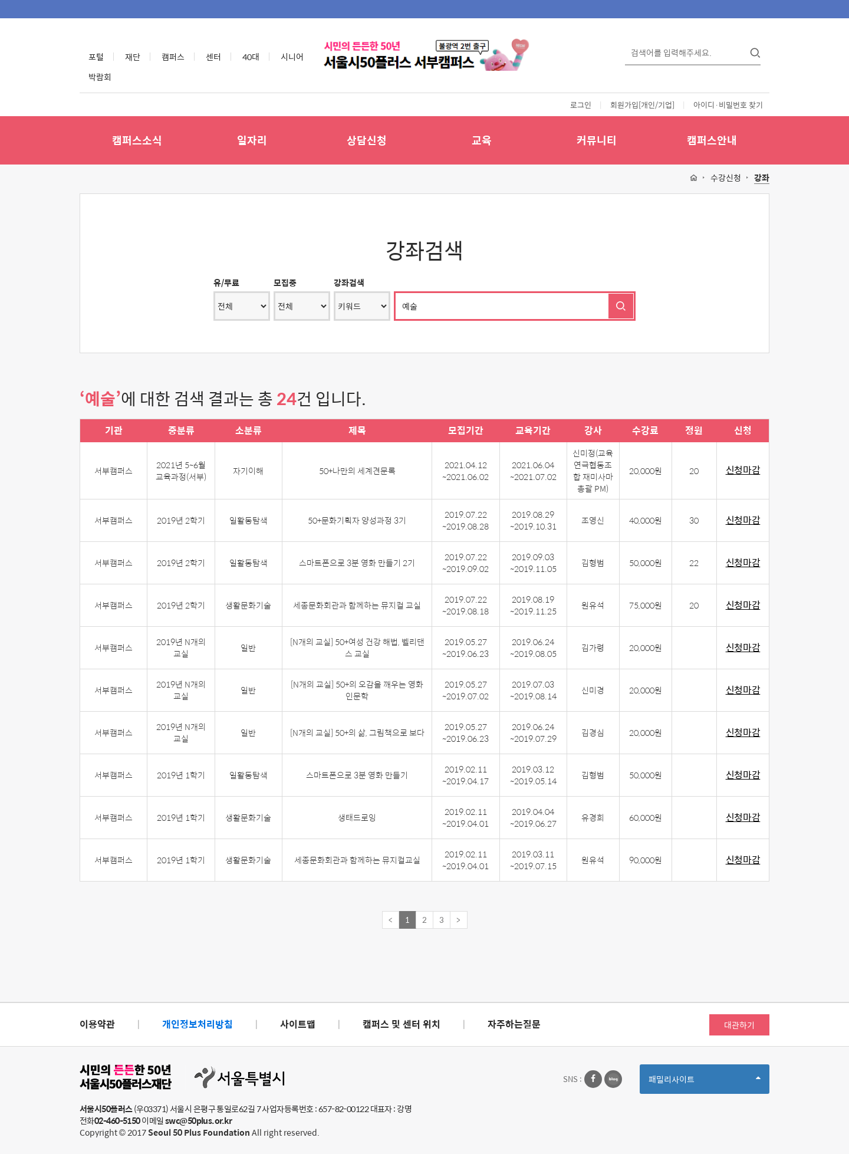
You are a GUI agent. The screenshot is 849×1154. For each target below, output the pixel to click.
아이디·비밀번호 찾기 (728, 104)
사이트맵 (297, 1024)
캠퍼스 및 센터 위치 (401, 1024)
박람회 (99, 76)
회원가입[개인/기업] (642, 104)
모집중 (285, 282)
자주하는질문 (514, 1024)
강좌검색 (349, 282)
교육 (482, 140)
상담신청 (367, 140)
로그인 (580, 104)
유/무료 (226, 282)
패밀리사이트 (705, 1083)
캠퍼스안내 (712, 140)
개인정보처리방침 (197, 1024)
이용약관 (97, 1024)
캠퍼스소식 (137, 140)
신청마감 (743, 470)
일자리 (252, 140)
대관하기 (739, 1024)
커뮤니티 (597, 140)
